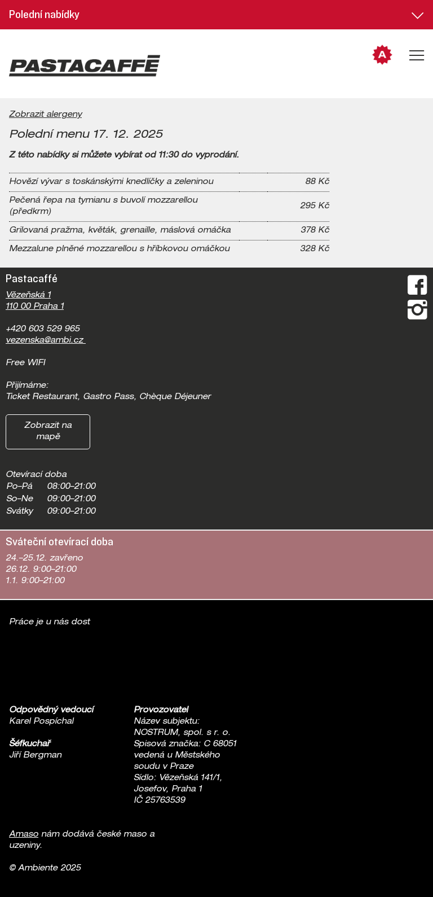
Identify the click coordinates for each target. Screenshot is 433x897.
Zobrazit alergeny (45, 115)
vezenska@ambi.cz (46, 341)
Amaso (23, 835)
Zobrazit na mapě (48, 431)
